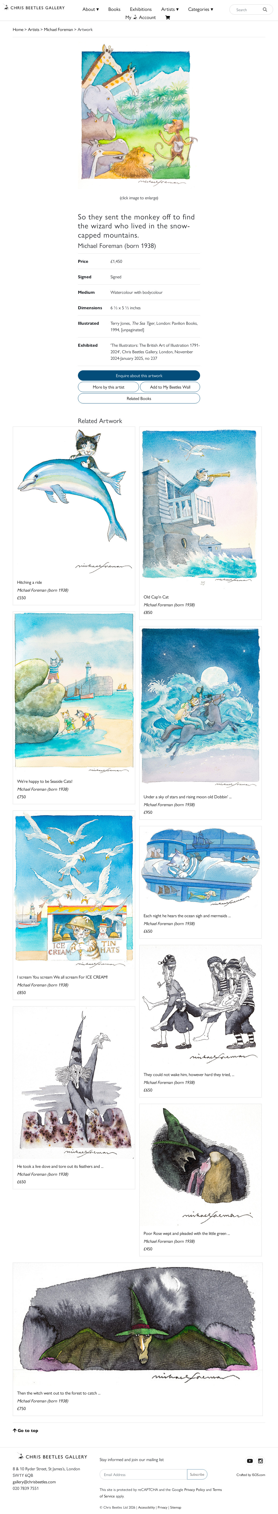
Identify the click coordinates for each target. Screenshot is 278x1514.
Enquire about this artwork (139, 375)
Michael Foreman (58, 29)
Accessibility (146, 1507)
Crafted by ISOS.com (250, 1474)
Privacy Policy (194, 1489)
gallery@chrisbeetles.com (34, 1481)
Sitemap (175, 1507)
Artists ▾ (170, 8)
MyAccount (140, 17)
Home (18, 29)
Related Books (139, 398)
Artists (33, 29)
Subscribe (197, 1474)
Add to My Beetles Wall (170, 387)
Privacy (162, 1507)
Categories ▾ (200, 8)
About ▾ (91, 8)
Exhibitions (141, 8)
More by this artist (108, 387)
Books (114, 8)
